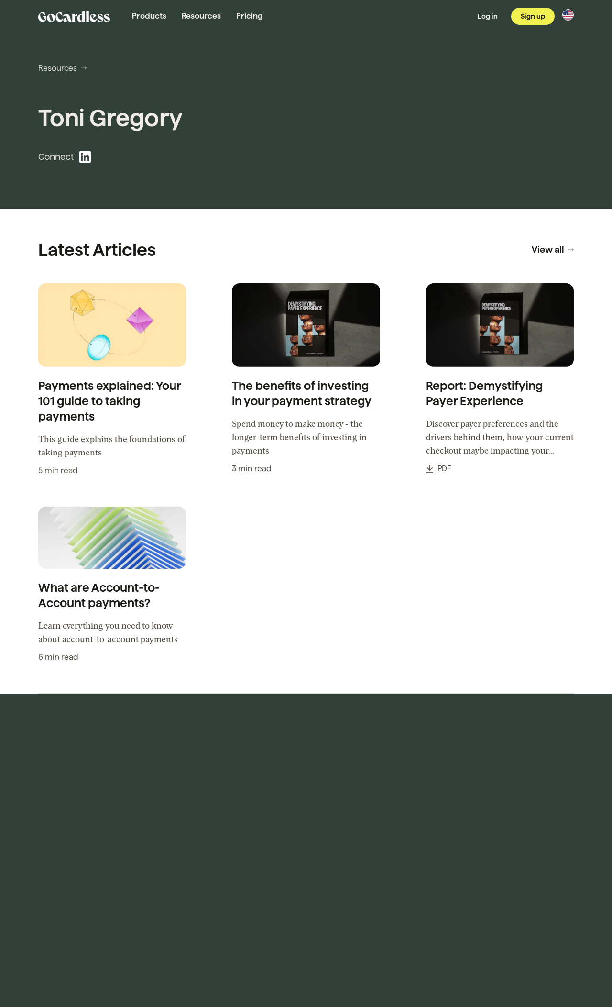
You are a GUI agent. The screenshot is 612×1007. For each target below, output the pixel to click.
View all (553, 249)
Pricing (249, 16)
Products (149, 16)
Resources (201, 16)
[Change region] (568, 15)
